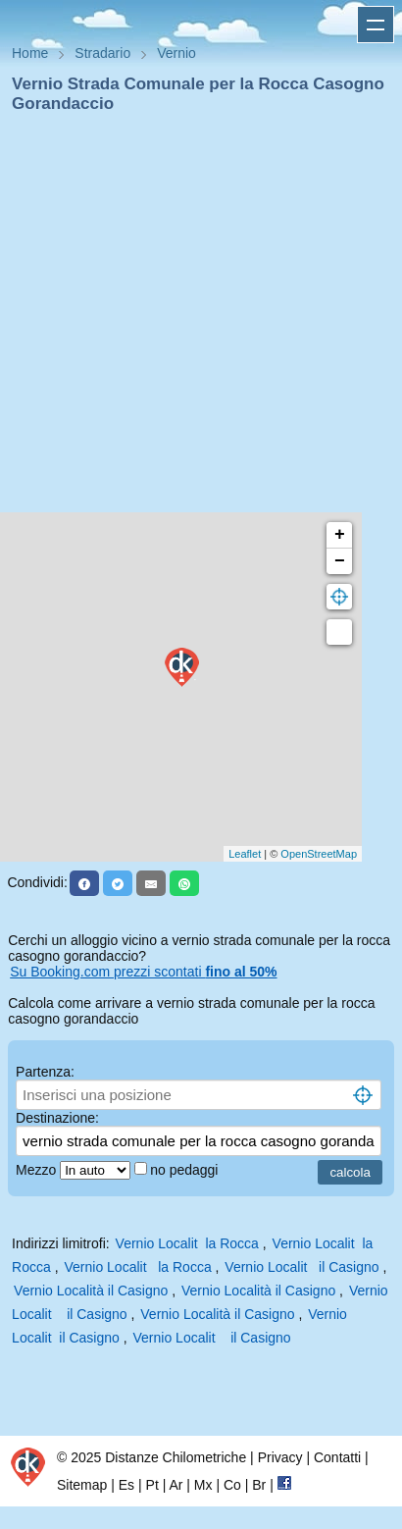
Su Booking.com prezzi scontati (143, 971)
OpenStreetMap (318, 854)
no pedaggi (186, 1170)
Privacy (280, 1457)
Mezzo (38, 1170)
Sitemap (82, 1485)
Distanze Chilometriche (175, 1457)
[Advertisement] (193, 319)
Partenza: (45, 1072)
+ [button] (339, 535)
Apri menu (375, 24)
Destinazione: (57, 1118)
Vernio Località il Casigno (91, 1290)
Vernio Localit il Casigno (301, 1267)
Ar (175, 1485)
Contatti (337, 1457)
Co (232, 1485)
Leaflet (244, 854)
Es (126, 1485)
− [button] (339, 561)
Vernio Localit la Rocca (187, 1243)
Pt (152, 1485)
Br (259, 1485)
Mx (203, 1485)
